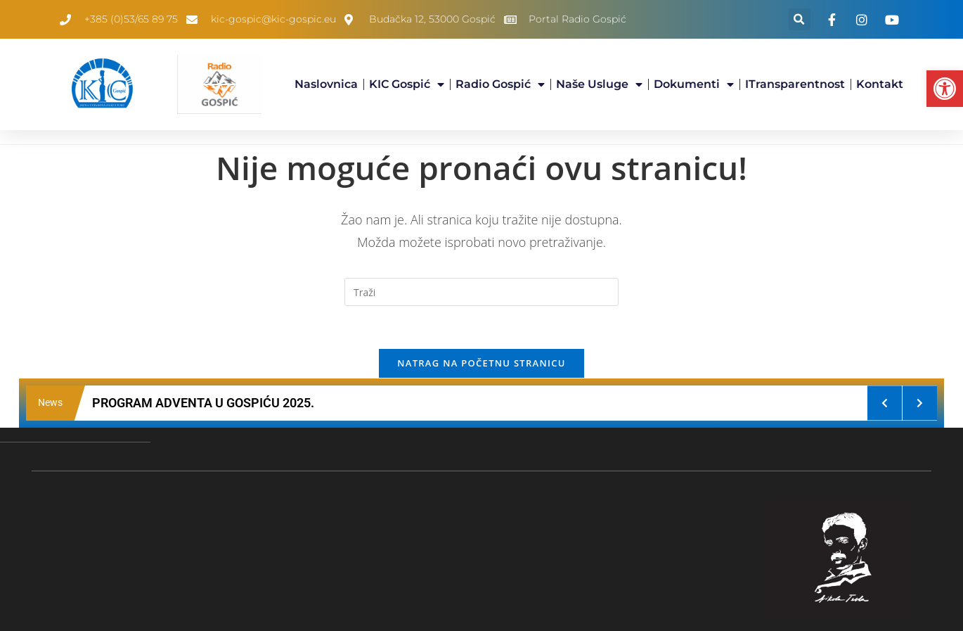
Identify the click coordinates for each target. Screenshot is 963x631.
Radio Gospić (500, 84)
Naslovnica (326, 84)
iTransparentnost (795, 84)
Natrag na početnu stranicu (481, 363)
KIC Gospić (406, 84)
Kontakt (879, 84)
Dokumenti (694, 84)
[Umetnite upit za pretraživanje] (481, 292)
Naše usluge (599, 84)
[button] (944, 88)
